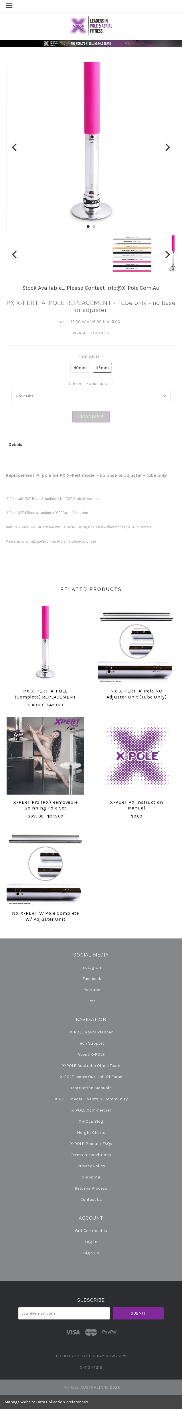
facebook (91, 978)
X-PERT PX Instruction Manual (136, 805)
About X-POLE (91, 1054)
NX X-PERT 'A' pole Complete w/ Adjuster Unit (45, 916)
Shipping (91, 1177)
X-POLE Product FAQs (91, 1143)
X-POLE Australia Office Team (91, 1065)
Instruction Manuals (91, 1087)
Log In (91, 1241)
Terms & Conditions (91, 1154)
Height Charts (91, 1132)
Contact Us (91, 1199)
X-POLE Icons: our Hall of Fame (91, 1076)
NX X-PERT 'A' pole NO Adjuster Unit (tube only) (136, 694)
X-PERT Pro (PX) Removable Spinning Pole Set (45, 805)
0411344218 (91, 1367)
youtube (91, 989)
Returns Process (91, 1188)
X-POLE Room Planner (91, 1032)
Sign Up (91, 1252)
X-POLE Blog (91, 1121)
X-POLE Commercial (91, 1110)
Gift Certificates (91, 1230)
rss (91, 1000)
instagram (91, 967)
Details (15, 444)
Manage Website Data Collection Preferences (46, 1402)
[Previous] (15, 147)
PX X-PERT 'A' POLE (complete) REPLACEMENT (45, 694)
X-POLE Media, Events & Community (91, 1099)
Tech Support (91, 1043)
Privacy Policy (91, 1165)
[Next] (167, 147)
